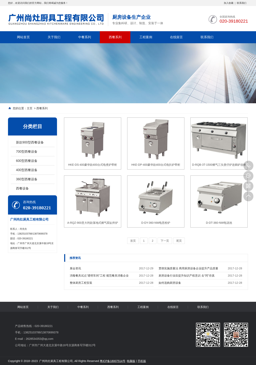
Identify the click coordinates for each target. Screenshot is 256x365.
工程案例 (145, 37)
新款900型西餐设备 (30, 142)
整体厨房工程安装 (81, 282)
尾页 (179, 240)
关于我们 (54, 37)
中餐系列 (84, 37)
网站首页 (23, 37)
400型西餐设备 (26, 170)
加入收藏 (228, 3)
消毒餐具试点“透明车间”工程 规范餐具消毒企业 (99, 275)
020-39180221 (248, 166)
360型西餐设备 (26, 179)
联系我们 (241, 3)
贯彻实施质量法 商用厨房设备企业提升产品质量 (188, 268)
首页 (133, 240)
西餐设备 (22, 188)
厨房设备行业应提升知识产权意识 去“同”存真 (186, 275)
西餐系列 (115, 37)
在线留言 (176, 37)
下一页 (165, 240)
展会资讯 (75, 268)
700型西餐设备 (26, 151)
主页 (29, 108)
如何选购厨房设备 (170, 282)
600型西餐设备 (26, 160)
